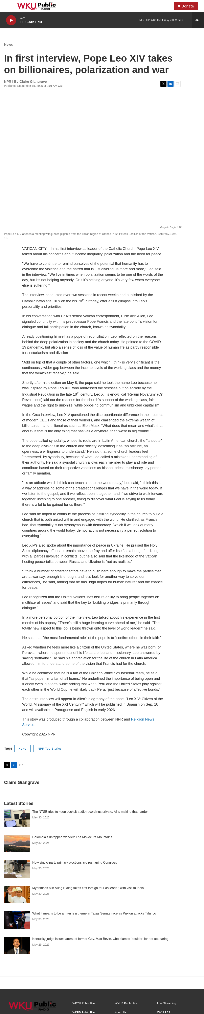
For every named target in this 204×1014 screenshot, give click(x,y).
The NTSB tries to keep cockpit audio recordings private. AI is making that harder (90, 811)
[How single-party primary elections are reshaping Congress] (17, 869)
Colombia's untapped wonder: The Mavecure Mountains (72, 837)
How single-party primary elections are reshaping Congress (74, 862)
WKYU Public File (83, 1003)
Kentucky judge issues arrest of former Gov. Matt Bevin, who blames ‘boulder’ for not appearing (100, 939)
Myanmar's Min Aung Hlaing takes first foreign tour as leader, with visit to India (88, 888)
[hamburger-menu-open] (10, 6)
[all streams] (198, 20)
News (8, 44)
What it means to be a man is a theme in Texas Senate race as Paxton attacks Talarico (94, 913)
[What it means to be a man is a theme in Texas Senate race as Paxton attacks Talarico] (17, 920)
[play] (11, 20)
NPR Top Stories (50, 748)
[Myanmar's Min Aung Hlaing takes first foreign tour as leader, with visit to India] (17, 894)
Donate (187, 6)
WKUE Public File (126, 1003)
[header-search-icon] (167, 6)
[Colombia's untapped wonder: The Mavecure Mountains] (17, 843)
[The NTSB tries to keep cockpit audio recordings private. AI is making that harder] (17, 818)
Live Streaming (166, 1003)
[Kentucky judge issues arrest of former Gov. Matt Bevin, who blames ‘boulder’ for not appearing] (17, 945)
